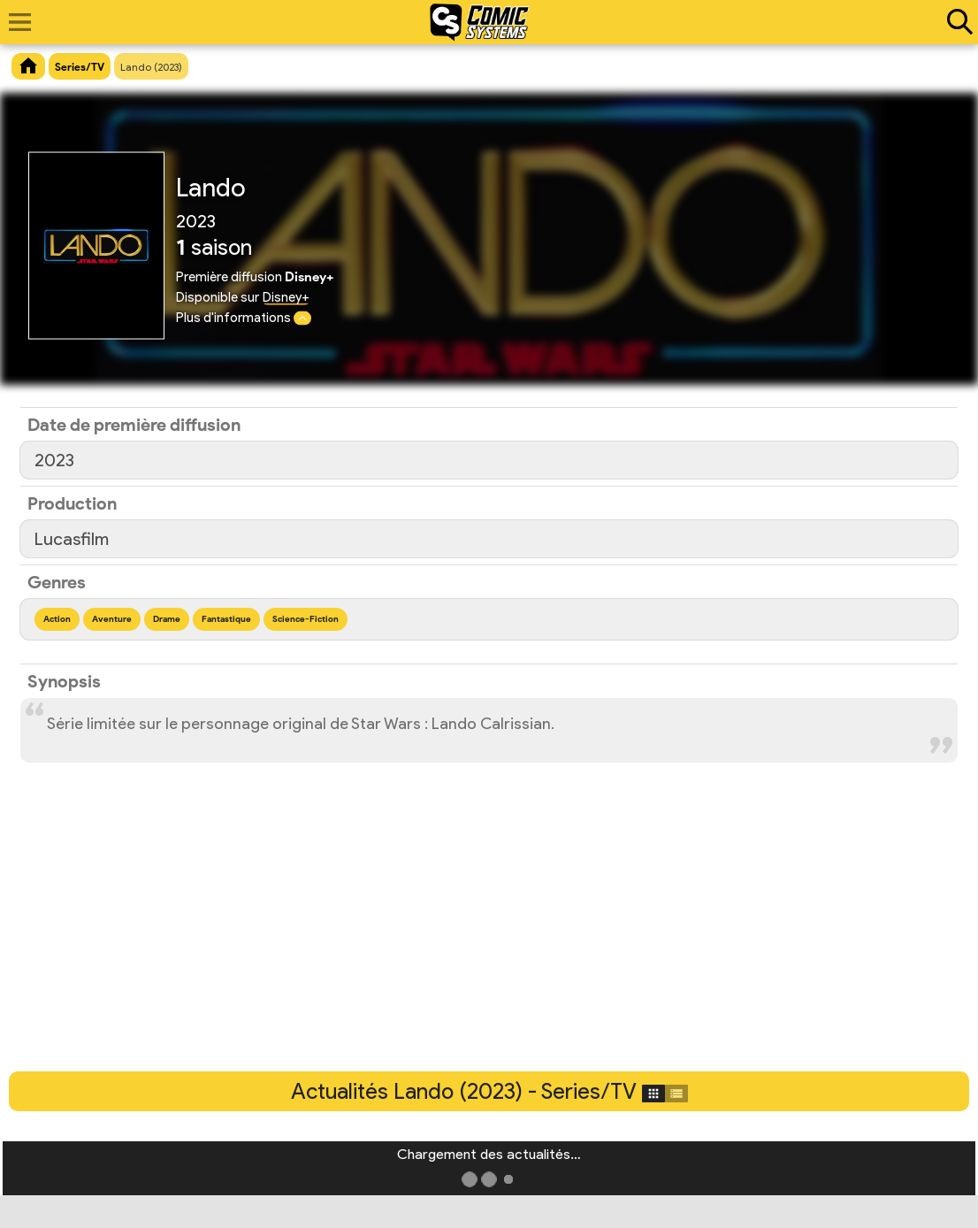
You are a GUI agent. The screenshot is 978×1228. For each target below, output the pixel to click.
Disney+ (286, 297)
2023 (54, 460)
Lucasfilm (71, 538)
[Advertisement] (489, 939)
